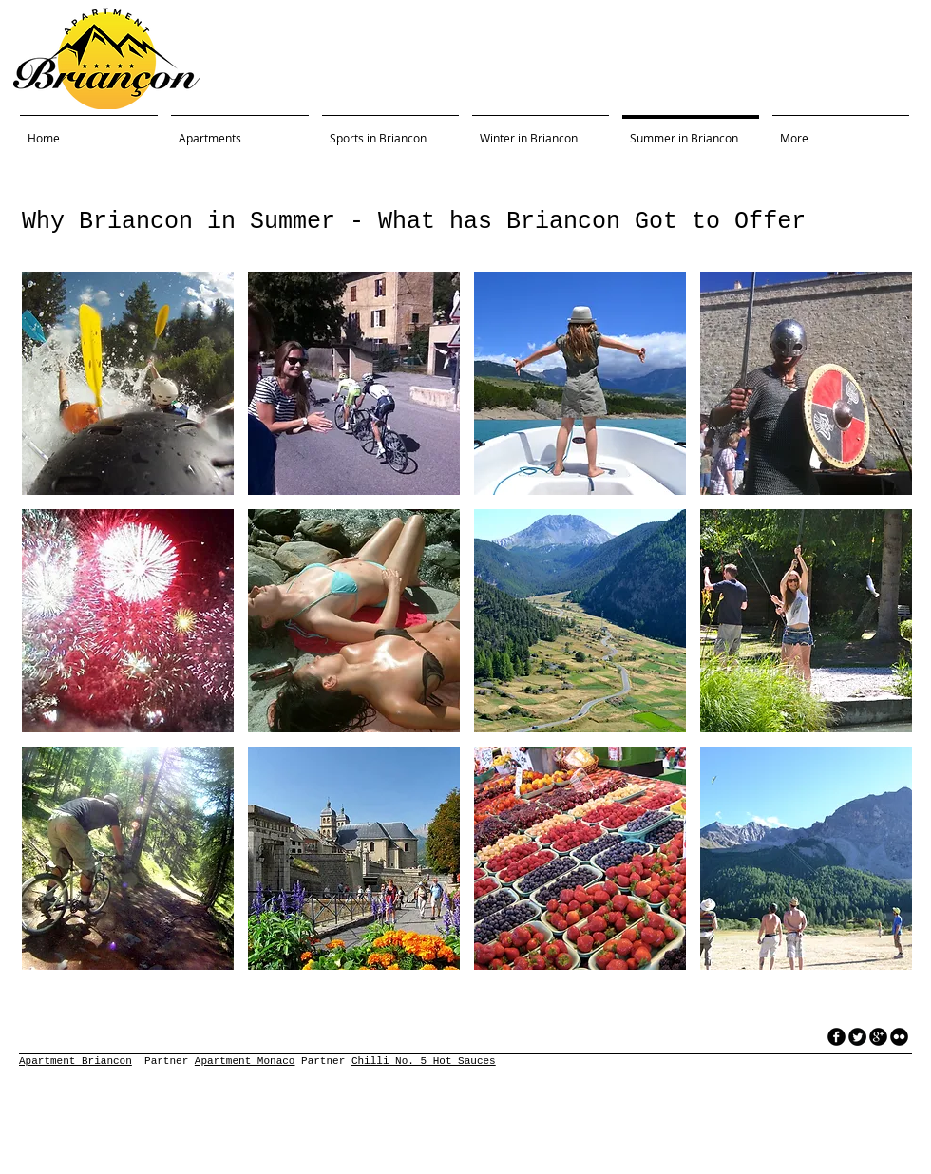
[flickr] (899, 1037)
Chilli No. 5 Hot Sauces (424, 1061)
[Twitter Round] (857, 1037)
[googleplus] (878, 1037)
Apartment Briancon (75, 1061)
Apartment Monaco (245, 1061)
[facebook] (836, 1037)
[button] (128, 383)
